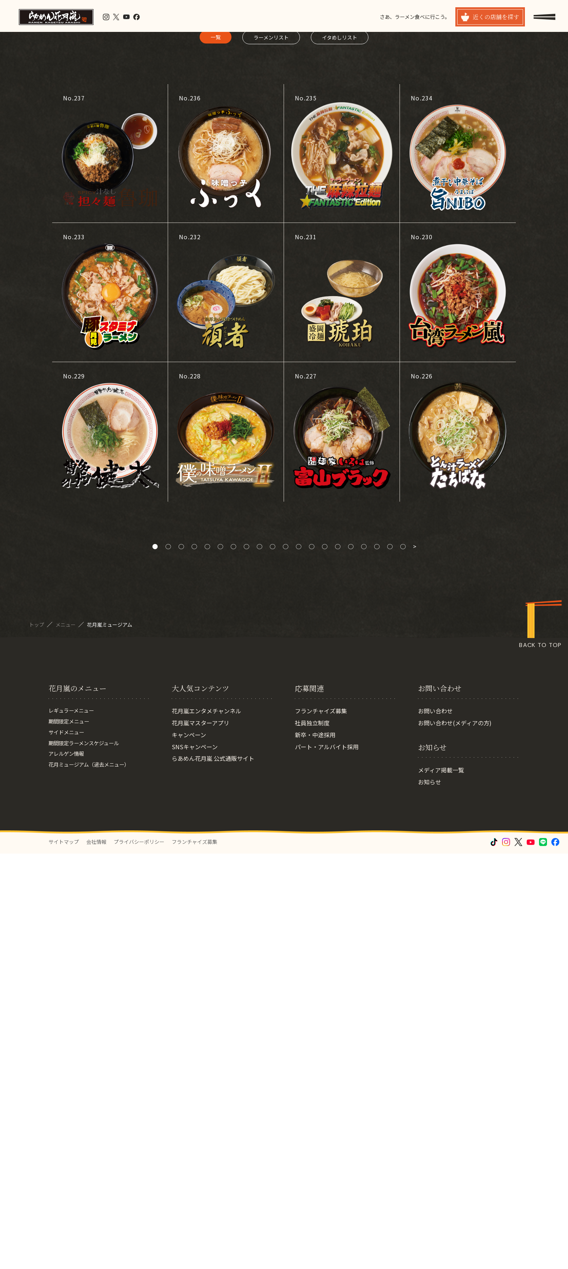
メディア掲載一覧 (441, 1185)
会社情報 (96, 1257)
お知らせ (429, 1197)
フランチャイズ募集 (321, 1126)
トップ (37, 994)
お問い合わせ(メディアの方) (455, 1138)
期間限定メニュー (72, 1138)
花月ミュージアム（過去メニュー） (95, 1185)
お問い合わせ (435, 1126)
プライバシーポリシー (139, 1257)
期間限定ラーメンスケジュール (89, 1161)
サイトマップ (64, 1257)
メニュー (66, 994)
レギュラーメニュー (74, 1126)
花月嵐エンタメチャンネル (206, 1126)
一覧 (215, 406)
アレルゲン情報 (69, 1173)
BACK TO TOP (540, 1015)
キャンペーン (189, 1149)
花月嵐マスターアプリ (200, 1138)
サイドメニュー (69, 1149)
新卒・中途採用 (315, 1149)
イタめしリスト (339, 406)
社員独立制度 (312, 1138)
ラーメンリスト (271, 406)
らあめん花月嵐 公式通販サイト (213, 1173)
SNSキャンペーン (195, 1161)
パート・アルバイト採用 (327, 1161)
